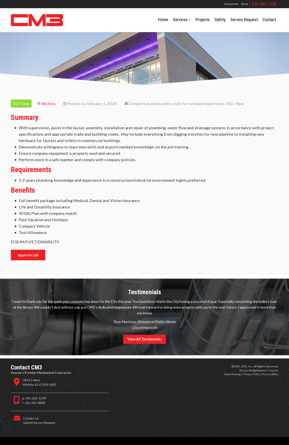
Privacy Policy (251, 374)
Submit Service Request (39, 422)
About (244, 4)
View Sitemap (232, 374)
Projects (202, 19)
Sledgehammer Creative (263, 370)
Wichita (48, 103)
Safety (220, 19)
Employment (231, 4)
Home (163, 19)
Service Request (244, 19)
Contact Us (31, 418)
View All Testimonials (144, 339)
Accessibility (270, 374)
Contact (269, 19)
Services (182, 19)
